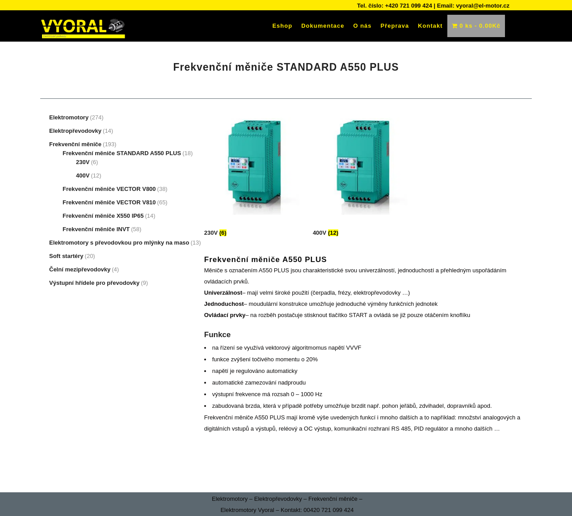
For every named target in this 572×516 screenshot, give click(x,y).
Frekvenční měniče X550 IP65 (103, 215)
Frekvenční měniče (75, 144)
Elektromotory (68, 117)
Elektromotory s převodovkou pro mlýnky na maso (119, 242)
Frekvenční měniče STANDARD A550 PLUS (122, 153)
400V (82, 175)
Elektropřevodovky (75, 130)
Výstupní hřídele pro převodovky (94, 282)
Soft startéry (66, 256)
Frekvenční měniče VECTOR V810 (109, 202)
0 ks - (476, 25)
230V (82, 162)
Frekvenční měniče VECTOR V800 (109, 189)
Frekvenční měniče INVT (96, 229)
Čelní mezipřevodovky (79, 269)
